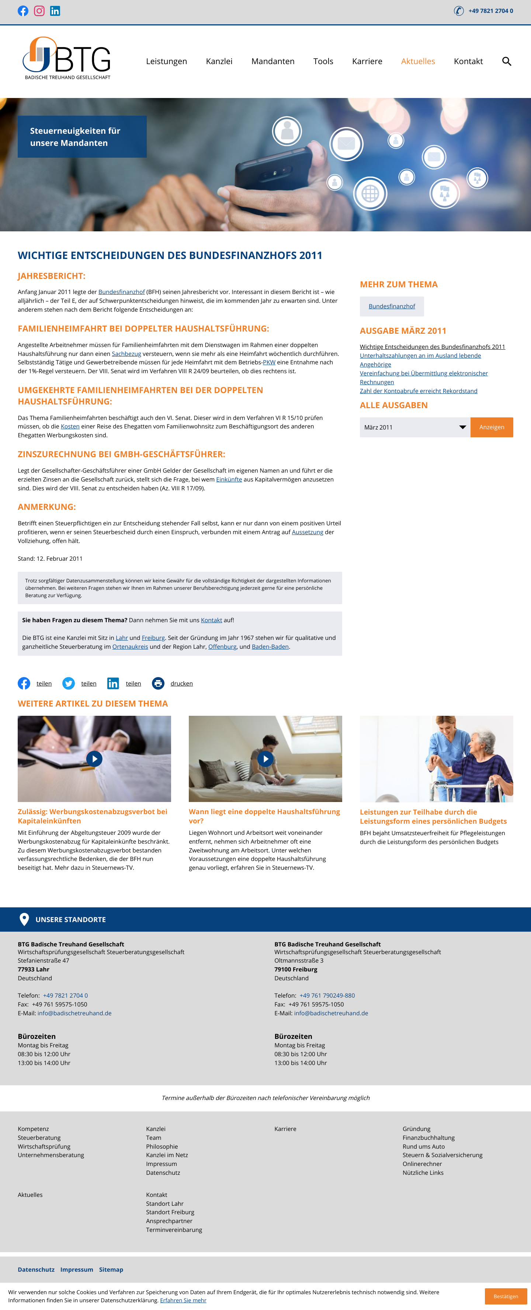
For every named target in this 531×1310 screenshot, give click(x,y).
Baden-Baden (270, 646)
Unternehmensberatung (51, 1155)
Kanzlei (219, 61)
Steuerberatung (39, 1138)
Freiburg (153, 638)
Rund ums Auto (424, 1146)
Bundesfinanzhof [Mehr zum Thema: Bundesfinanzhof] (392, 306)
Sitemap (111, 1269)
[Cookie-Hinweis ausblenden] (506, 1296)
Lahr (122, 638)
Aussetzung (307, 532)
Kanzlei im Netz (167, 1155)
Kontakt (468, 61)
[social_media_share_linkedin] (129, 683)
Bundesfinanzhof (121, 292)
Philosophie (162, 1146)
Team (153, 1138)
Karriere (367, 61)
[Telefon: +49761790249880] (326, 995)
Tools (323, 61)
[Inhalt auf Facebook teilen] (40, 683)
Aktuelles (418, 61)
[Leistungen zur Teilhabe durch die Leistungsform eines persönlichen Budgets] (436, 785)
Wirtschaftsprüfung (44, 1146)
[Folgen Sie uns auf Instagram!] (39, 11)
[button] (483, 11)
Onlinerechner (422, 1164)
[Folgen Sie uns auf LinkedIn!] (55, 11)
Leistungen (166, 61)
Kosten (70, 426)
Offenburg (222, 646)
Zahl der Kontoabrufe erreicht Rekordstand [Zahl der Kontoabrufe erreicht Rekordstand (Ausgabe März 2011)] (419, 391)
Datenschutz (163, 1173)
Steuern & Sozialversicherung (443, 1155)
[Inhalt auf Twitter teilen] (84, 683)
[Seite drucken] (178, 683)
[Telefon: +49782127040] (64, 995)
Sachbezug (126, 354)
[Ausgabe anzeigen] (492, 427)
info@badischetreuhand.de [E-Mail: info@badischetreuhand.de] (75, 1013)
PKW (269, 362)
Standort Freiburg (170, 1212)
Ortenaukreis (130, 646)
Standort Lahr (165, 1203)
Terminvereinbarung (174, 1230)
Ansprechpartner (169, 1221)
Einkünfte (229, 479)
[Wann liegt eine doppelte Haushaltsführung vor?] (265, 798)
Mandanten (273, 61)
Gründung (417, 1129)
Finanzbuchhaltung (429, 1138)
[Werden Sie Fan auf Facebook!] (23, 11)
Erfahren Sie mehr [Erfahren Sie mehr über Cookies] (183, 1300)
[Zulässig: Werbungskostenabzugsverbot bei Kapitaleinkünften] (94, 798)
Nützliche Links (423, 1173)
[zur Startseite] (68, 61)
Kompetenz (33, 1129)
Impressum (161, 1164)
